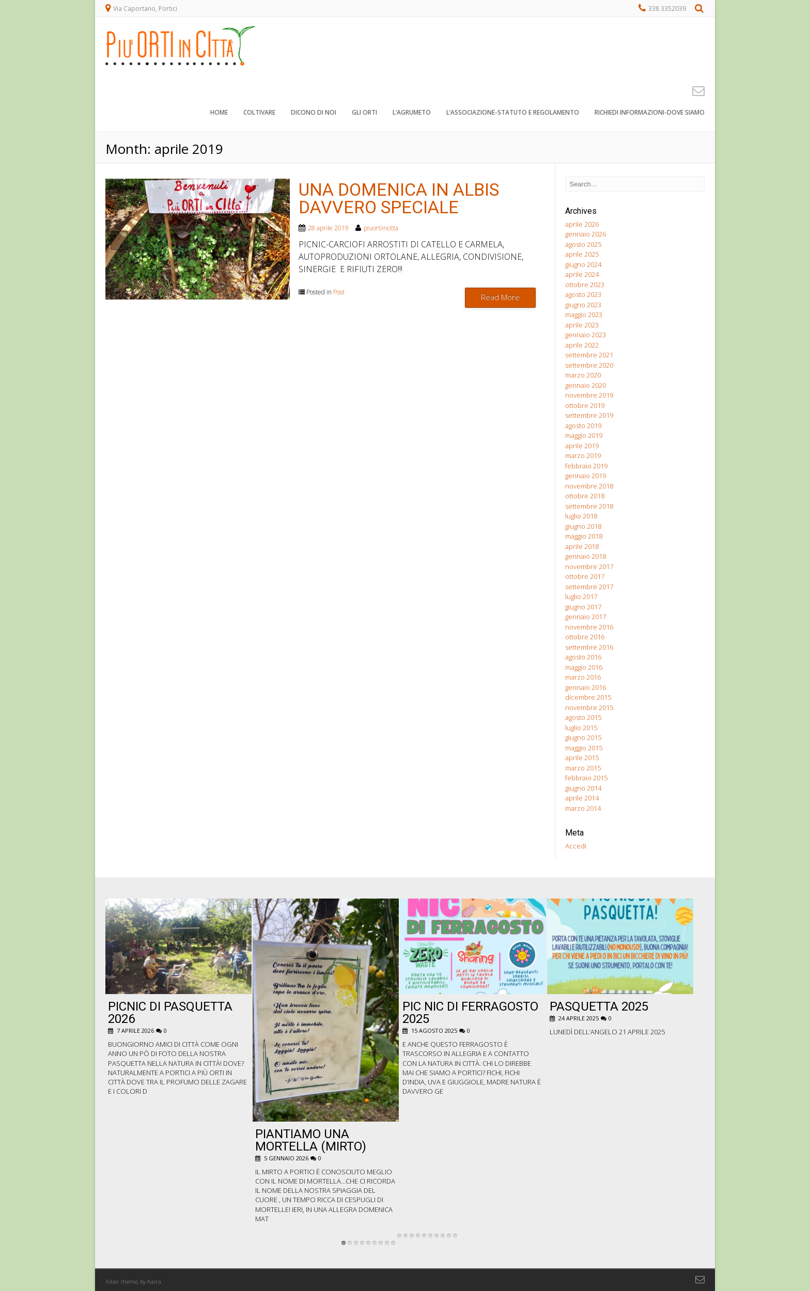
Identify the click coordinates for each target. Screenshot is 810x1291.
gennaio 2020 (585, 385)
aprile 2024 (582, 274)
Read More (500, 297)
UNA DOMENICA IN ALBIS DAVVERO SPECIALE (399, 198)
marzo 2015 (583, 768)
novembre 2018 (589, 486)
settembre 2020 (589, 365)
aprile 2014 (582, 797)
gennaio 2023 (585, 334)
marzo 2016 (583, 677)
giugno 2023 (583, 304)
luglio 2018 (581, 516)
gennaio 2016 (585, 687)
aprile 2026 (582, 224)
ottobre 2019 (584, 405)
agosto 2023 (583, 294)
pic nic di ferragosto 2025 (470, 1012)
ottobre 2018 (584, 495)
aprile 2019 (582, 445)
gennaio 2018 (585, 556)
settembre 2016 (589, 647)
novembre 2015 (589, 707)
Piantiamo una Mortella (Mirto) (310, 1140)
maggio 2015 (583, 747)
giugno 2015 (583, 737)
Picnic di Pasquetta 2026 (170, 1012)
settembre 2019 (589, 415)
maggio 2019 (583, 435)
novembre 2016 (589, 627)
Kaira (154, 1281)
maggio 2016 (583, 667)
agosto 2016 (583, 657)
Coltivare (259, 113)
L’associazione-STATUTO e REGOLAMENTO (512, 113)
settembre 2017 (589, 586)
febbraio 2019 (586, 465)
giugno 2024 (583, 264)
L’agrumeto (412, 113)
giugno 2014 (583, 788)
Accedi (575, 846)
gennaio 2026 (585, 234)
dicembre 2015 (588, 697)
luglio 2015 (581, 727)
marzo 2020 (583, 375)
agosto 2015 (583, 717)
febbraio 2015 (586, 777)
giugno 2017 (583, 606)
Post (339, 292)
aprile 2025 (582, 254)
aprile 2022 (582, 345)
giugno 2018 (583, 526)
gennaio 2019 (585, 475)
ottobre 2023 (584, 284)
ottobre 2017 (584, 576)
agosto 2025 (583, 244)
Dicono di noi (313, 113)
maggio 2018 (583, 536)
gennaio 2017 (585, 616)
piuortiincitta (381, 228)
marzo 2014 (583, 808)
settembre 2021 (589, 354)
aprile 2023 (582, 324)
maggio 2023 (583, 314)
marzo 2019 (583, 455)
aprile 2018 (582, 546)
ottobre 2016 (584, 636)
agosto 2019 (583, 425)
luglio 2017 (581, 596)
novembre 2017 (589, 566)
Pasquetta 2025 (599, 1006)
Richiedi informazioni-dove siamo (650, 113)
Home (219, 113)
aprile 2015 (582, 757)
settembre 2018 (589, 506)
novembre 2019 (589, 395)
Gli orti (364, 113)
